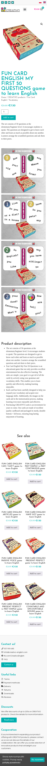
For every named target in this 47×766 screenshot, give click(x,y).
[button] (25, 9)
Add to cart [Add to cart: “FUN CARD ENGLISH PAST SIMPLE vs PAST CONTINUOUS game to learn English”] (35, 482)
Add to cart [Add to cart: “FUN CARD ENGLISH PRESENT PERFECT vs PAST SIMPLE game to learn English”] (11, 622)
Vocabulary (13, 100)
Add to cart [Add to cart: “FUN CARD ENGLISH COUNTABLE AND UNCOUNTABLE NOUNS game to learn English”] (35, 624)
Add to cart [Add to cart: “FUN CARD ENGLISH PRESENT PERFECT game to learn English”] (35, 574)
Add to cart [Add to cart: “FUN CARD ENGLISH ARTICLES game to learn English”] (11, 528)
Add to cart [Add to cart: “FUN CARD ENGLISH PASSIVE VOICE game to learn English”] (11, 574)
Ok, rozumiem (37, 759)
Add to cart (8, 118)
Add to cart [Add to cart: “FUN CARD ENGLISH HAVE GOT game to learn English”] (35, 528)
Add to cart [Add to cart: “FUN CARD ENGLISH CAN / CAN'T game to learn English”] (11, 479)
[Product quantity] (4, 111)
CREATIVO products (16, 97)
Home (3, 97)
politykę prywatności (11, 762)
